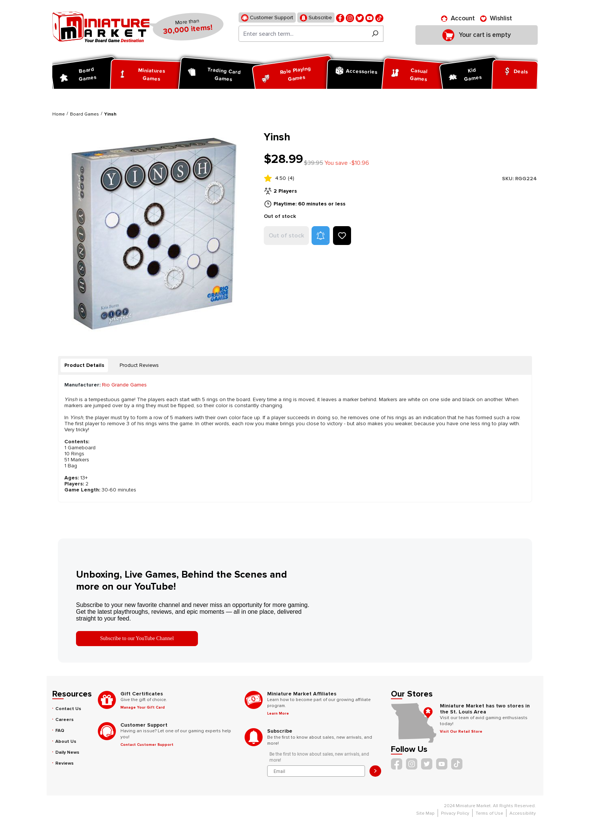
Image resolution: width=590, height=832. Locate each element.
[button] (321, 235)
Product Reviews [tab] (139, 365)
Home (58, 114)
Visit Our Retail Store (461, 731)
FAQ (59, 730)
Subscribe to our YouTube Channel (137, 638)
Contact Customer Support (146, 744)
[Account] (458, 18)
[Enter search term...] (303, 34)
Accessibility (522, 813)
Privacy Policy (455, 813)
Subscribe (316, 17)
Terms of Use (489, 813)
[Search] (374, 34)
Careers (64, 719)
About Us (65, 741)
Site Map (425, 813)
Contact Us (68, 709)
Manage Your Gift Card (142, 707)
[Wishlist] (496, 18)
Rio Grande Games (124, 385)
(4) (291, 178)
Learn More (278, 713)
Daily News (67, 752)
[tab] (84, 365)
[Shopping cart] (476, 35)
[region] (153, 232)
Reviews (64, 763)
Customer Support (267, 17)
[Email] (316, 771)
